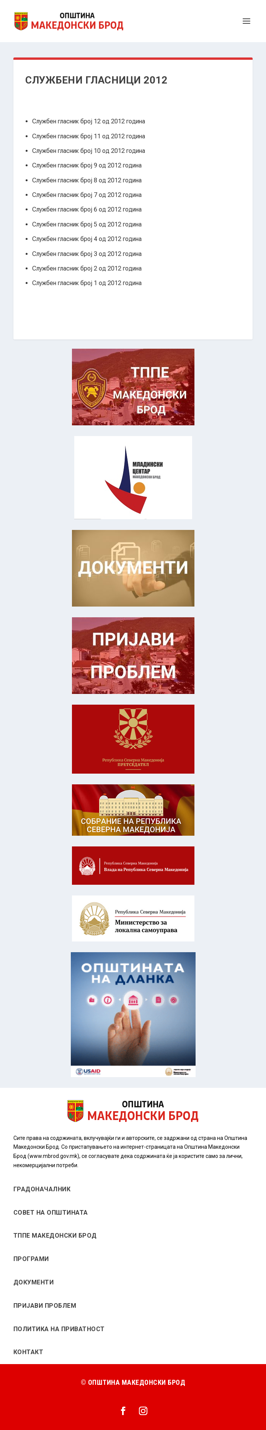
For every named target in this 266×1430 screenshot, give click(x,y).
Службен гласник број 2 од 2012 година (87, 268)
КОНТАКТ (28, 1352)
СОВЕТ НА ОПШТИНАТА (50, 1212)
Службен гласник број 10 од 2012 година (88, 150)
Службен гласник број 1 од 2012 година (87, 283)
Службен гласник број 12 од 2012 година (88, 121)
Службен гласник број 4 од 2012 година (87, 239)
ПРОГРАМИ (31, 1259)
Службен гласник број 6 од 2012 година (87, 209)
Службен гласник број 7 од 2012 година (87, 194)
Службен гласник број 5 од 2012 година (87, 224)
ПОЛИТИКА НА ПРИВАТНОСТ (59, 1329)
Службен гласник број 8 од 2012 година (87, 180)
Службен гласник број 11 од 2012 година (88, 136)
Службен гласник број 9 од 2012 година (87, 165)
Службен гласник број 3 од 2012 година (87, 253)
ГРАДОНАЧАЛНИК (42, 1189)
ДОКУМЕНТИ (33, 1282)
